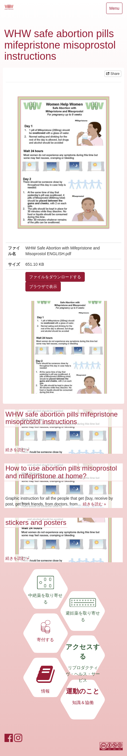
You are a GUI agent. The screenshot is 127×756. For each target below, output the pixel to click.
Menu (114, 9)
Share (113, 74)
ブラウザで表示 (43, 286)
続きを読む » (17, 449)
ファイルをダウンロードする (55, 277)
